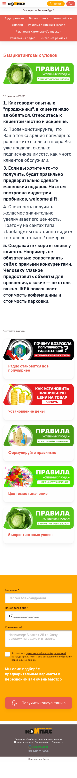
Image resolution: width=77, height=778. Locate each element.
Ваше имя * (12, 590)
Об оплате (57, 742)
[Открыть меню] (4, 3)
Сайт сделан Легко (38, 759)
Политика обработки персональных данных (38, 739)
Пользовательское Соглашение (31, 742)
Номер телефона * (16, 608)
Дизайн (17, 25)
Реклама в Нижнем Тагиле (46, 25)
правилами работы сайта (39, 653)
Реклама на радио (23, 38)
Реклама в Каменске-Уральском (39, 31)
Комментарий (14, 627)
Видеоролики (38, 18)
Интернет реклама (53, 38)
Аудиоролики (14, 18)
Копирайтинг (62, 18)
